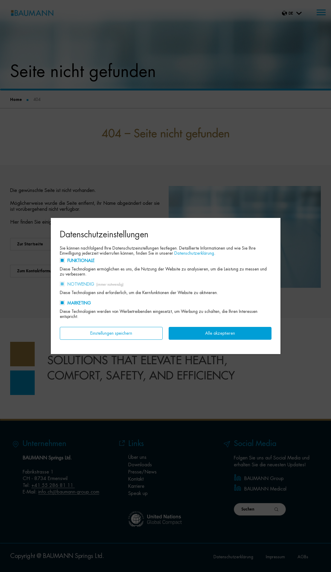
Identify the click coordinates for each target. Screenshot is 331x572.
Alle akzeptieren (220, 333)
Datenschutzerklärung (194, 253)
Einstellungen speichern (111, 333)
